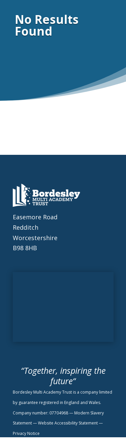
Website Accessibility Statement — (70, 423)
